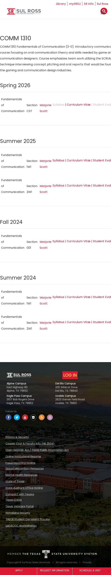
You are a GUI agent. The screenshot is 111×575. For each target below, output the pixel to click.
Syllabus (58, 160)
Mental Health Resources (21, 475)
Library (61, 4)
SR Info (89, 4)
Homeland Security (18, 513)
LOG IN (70, 375)
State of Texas (15, 481)
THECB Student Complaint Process (28, 519)
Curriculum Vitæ (79, 104)
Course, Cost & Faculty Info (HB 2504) (30, 443)
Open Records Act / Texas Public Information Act (37, 450)
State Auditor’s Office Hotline (24, 488)
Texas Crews (14, 500)
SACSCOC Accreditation (21, 526)
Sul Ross (102, 4)
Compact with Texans (20, 494)
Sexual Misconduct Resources (25, 468)
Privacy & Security (17, 437)
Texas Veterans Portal (20, 506)
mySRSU (75, 4)
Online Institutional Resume (23, 456)
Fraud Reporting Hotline (20, 463)
